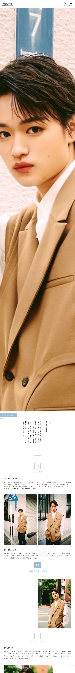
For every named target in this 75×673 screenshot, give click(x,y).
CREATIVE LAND (8, 415)
